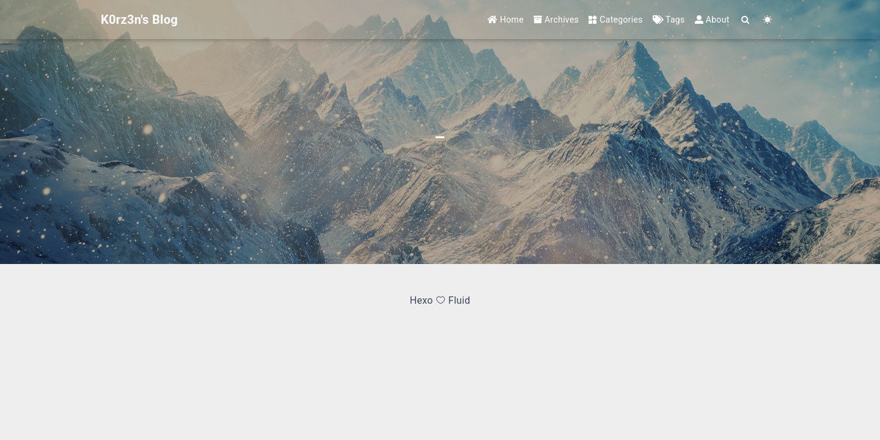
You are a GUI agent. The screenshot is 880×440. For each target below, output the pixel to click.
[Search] (746, 20)
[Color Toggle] (768, 20)
